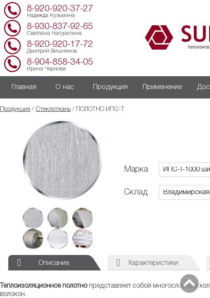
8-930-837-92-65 (60, 27)
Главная (24, 87)
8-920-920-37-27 (60, 9)
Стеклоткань (53, 109)
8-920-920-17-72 (60, 44)
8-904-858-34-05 (60, 62)
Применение (162, 87)
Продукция (110, 87)
